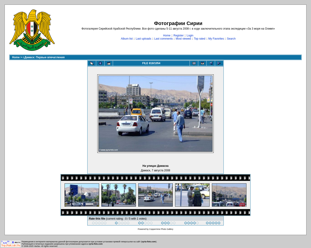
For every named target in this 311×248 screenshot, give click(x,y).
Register (178, 35)
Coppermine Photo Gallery (161, 229)
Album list (127, 38)
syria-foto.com (149, 241)
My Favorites (216, 38)
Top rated (199, 38)
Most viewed (183, 38)
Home (167, 35)
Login (190, 35)
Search (231, 38)
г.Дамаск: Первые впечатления (44, 57)
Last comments (163, 38)
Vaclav (37, 246)
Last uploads (143, 38)
